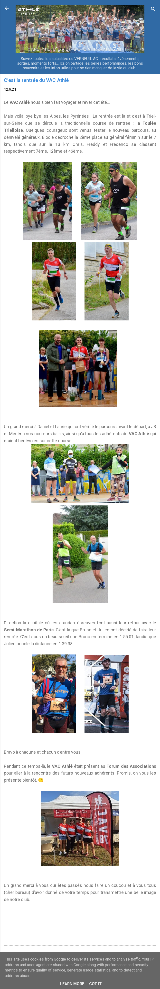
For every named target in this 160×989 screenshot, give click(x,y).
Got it (95, 983)
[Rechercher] (153, 9)
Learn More (72, 983)
